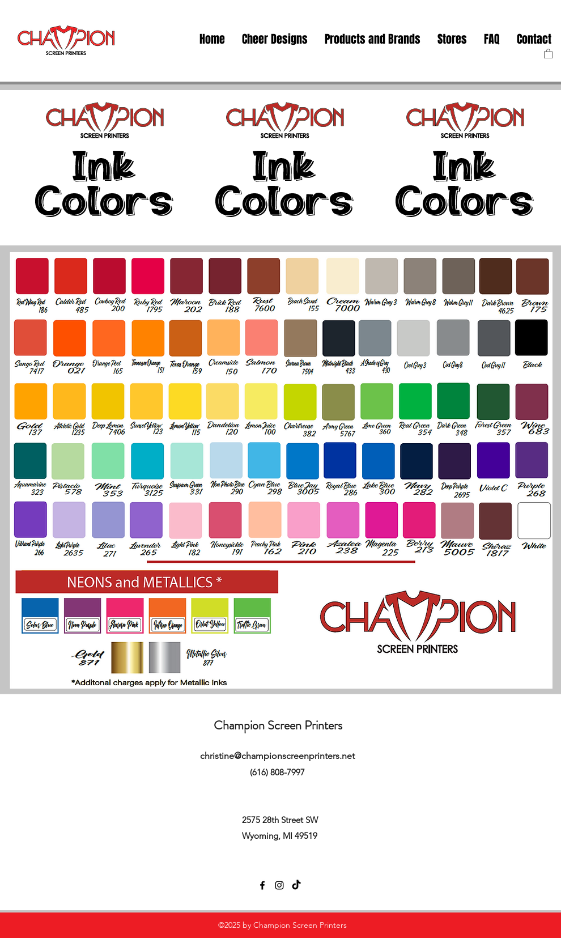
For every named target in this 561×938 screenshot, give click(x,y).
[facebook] (262, 885)
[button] (452, 39)
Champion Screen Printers (278, 725)
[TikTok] (296, 885)
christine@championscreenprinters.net (277, 755)
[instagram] (279, 885)
